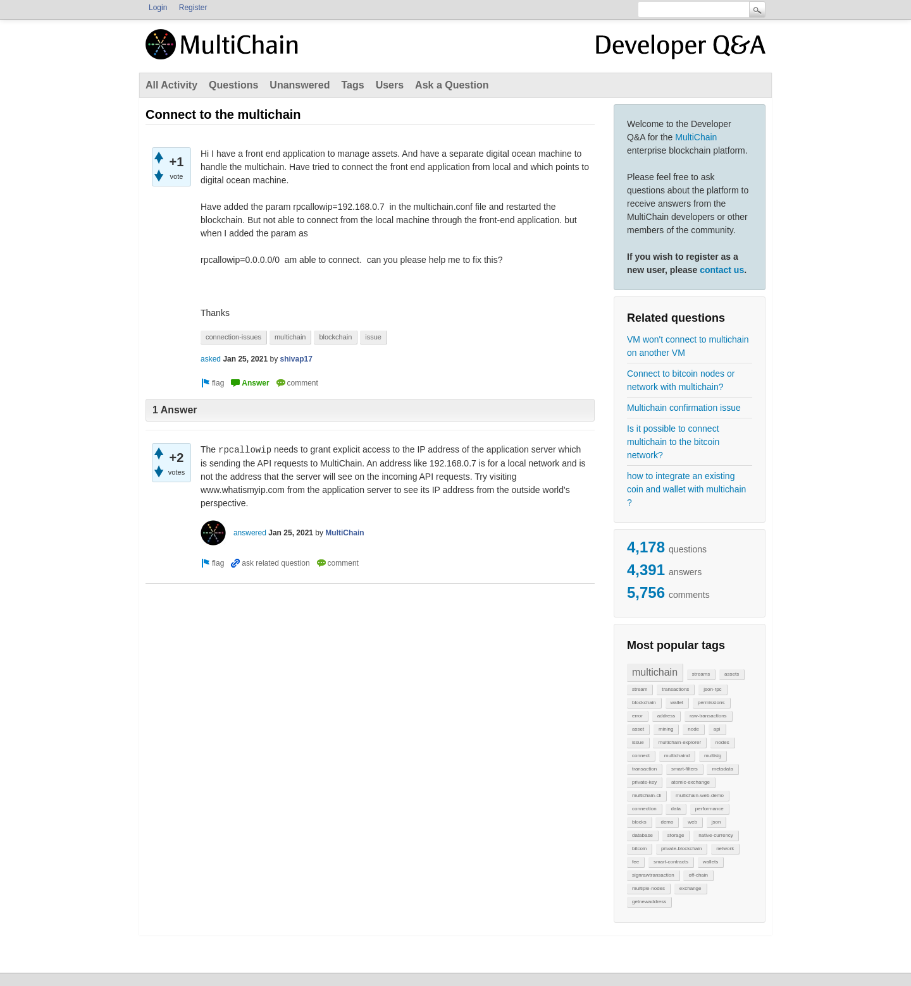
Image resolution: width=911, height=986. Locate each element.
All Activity (171, 85)
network (725, 848)
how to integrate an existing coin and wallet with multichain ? (686, 489)
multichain (655, 672)
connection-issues (233, 337)
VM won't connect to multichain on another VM (688, 346)
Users (390, 85)
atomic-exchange (690, 782)
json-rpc (712, 689)
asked (211, 359)
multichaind (677, 755)
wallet (677, 702)
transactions (675, 689)
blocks (639, 822)
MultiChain (696, 137)
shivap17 (296, 359)
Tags (352, 85)
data (676, 809)
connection (644, 809)
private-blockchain (681, 848)
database (642, 835)
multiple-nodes (648, 888)
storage (676, 835)
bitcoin (639, 848)
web (692, 822)
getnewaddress (649, 901)
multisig (712, 755)
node (693, 729)
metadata (722, 769)
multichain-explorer (679, 742)
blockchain (644, 702)
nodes (722, 742)
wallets (710, 862)
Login (158, 7)
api (717, 729)
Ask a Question (451, 85)
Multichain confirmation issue (684, 408)
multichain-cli (646, 795)
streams (701, 674)
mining (666, 729)
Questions (233, 85)
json (716, 822)
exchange (690, 888)
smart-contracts (671, 862)
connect (641, 755)
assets (731, 674)
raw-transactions (708, 716)
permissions (711, 702)
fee (635, 862)
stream (639, 689)
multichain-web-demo (700, 795)
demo (666, 822)
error (637, 716)
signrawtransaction (653, 875)
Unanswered (300, 85)
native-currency (715, 835)
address (666, 716)
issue (638, 742)
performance (709, 809)
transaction (644, 769)
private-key (644, 782)
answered (249, 532)
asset (638, 729)
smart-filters (684, 769)
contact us (722, 270)
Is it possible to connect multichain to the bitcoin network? (673, 441)
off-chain (698, 875)
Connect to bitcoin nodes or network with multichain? (680, 380)
